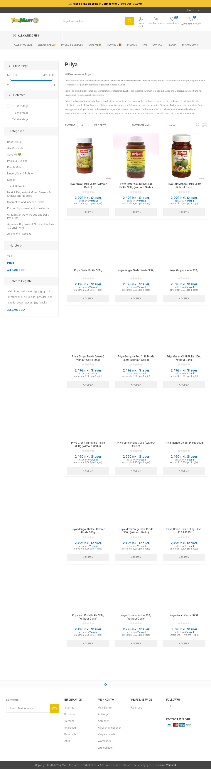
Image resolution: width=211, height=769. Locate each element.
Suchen (129, 21)
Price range (20, 66)
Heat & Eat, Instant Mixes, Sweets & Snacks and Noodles (29, 194)
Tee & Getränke (16, 186)
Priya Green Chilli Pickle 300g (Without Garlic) (184, 358)
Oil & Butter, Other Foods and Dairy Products (28, 216)
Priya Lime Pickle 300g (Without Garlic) (136, 444)
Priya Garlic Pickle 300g (88, 270)
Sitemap (69, 707)
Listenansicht (204, 125)
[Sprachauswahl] (193, 10)
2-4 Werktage (20, 119)
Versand (93, 201)
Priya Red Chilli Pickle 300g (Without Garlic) (88, 617)
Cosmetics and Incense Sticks (25, 202)
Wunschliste (105, 747)
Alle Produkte (15, 148)
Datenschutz (72, 734)
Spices (11, 179)
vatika (43, 302)
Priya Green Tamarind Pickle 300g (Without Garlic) (88, 444)
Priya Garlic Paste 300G (184, 615)
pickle (31, 297)
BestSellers (14, 142)
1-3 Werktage (20, 106)
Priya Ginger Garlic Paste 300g (136, 270)
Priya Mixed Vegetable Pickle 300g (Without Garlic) (136, 530)
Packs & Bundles (17, 161)
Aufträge (103, 714)
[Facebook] (170, 707)
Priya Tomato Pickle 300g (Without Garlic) (136, 617)
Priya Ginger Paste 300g (184, 270)
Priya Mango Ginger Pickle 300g (184, 442)
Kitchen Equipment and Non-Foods (28, 208)
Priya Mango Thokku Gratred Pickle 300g (88, 530)
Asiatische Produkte (19, 234)
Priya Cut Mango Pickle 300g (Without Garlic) (184, 185)
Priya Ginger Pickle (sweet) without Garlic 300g (88, 358)
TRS (9, 256)
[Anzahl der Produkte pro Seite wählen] (84, 125)
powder (41, 297)
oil (25, 297)
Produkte (69, 714)
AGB (67, 741)
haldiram (26, 291)
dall (10, 291)
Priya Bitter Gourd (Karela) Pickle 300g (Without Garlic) (136, 185)
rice (50, 297)
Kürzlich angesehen (109, 727)
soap (20, 302)
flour (17, 291)
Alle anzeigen (16, 270)
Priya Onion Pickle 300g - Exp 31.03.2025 (183, 530)
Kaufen (88, 212)
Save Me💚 (14, 154)
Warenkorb (104, 741)
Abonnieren (54, 708)
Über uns (136, 707)
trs (36, 303)
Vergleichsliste (156, 23)
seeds (11, 302)
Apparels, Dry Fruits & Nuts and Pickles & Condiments (30, 226)
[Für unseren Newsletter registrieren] (28, 708)
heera (39, 291)
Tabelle (197, 125)
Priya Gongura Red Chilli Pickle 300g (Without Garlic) (136, 358)
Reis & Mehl (14, 167)
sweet (28, 302)
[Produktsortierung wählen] (173, 125)
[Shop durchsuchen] (91, 21)
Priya (10, 262)
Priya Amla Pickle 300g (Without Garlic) (88, 185)
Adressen (103, 721)
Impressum (71, 727)
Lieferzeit (19, 95)
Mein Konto (141, 25)
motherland (15, 297)
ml (48, 291)
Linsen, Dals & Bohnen (20, 173)
